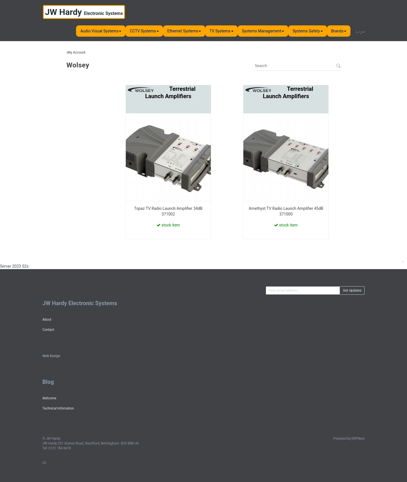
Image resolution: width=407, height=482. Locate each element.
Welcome (49, 398)
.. (403, 260)
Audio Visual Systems (100, 31)
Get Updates (352, 290)
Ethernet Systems (184, 31)
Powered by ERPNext (349, 439)
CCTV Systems (144, 31)
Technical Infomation (58, 408)
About (46, 320)
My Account (77, 52)
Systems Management (263, 31)
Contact (48, 330)
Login (360, 31)
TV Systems (221, 31)
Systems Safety (307, 31)
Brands (339, 31)
